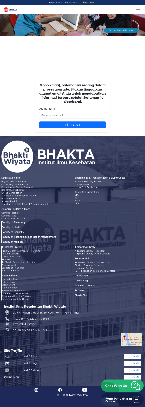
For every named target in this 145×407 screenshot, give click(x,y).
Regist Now (88, 2)
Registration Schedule (13, 190)
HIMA (77, 201)
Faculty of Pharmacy (13, 222)
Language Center (84, 268)
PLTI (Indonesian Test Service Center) (95, 271)
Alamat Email (47, 108)
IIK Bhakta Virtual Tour (13, 219)
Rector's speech (10, 254)
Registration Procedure (13, 182)
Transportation (82, 184)
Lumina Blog (81, 281)
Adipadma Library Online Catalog (92, 254)
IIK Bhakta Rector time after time (19, 262)
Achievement (9, 265)
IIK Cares (79, 290)
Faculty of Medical (12, 242)
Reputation (7, 259)
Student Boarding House (88, 182)
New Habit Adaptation (13, 291)
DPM (77, 195)
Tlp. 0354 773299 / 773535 (31, 318)
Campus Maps (8, 216)
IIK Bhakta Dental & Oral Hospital (92, 262)
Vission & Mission (11, 256)
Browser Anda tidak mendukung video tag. (72, 59)
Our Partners (81, 276)
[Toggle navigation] (138, 9)
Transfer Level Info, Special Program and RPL (25, 204)
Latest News (8, 282)
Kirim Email (72, 124)
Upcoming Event (10, 279)
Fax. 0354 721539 (24, 324)
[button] (122, 386)
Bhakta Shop (81, 295)
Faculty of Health (11, 227)
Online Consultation (11, 193)
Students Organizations (87, 192)
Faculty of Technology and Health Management (29, 237)
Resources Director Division (16, 296)
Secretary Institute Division (16, 299)
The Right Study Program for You (19, 196)
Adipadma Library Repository (90, 251)
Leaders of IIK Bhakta (13, 268)
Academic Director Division (16, 293)
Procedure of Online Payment (17, 187)
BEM (77, 198)
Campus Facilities (10, 213)
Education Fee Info (11, 199)
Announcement (10, 288)
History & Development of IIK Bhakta (21, 251)
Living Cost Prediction (86, 187)
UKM (77, 203)
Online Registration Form (14, 184)
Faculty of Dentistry (13, 232)
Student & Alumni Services (89, 265)
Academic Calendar (85, 286)
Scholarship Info (9, 201)
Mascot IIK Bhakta (11, 271)
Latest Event (8, 285)
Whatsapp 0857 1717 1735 (30, 329)
